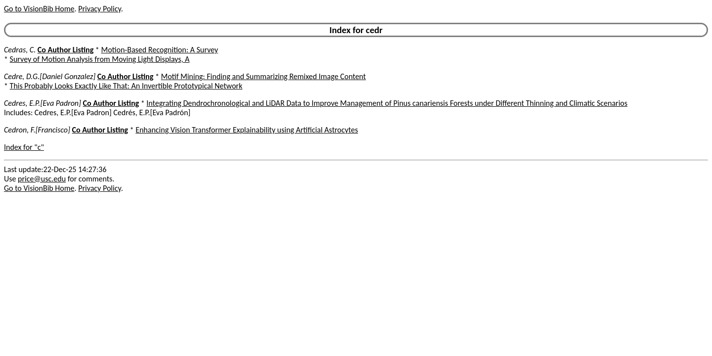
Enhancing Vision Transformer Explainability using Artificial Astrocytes (246, 129)
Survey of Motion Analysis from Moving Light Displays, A (100, 59)
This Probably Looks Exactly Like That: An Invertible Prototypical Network (126, 85)
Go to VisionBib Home (39, 8)
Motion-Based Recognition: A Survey (159, 49)
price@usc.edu (42, 178)
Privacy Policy (99, 8)
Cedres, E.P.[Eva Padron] (42, 103)
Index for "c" (24, 147)
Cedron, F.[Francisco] (37, 129)
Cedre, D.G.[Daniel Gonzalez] (49, 76)
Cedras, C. (20, 49)
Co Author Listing (65, 49)
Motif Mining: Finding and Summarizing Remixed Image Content (263, 76)
